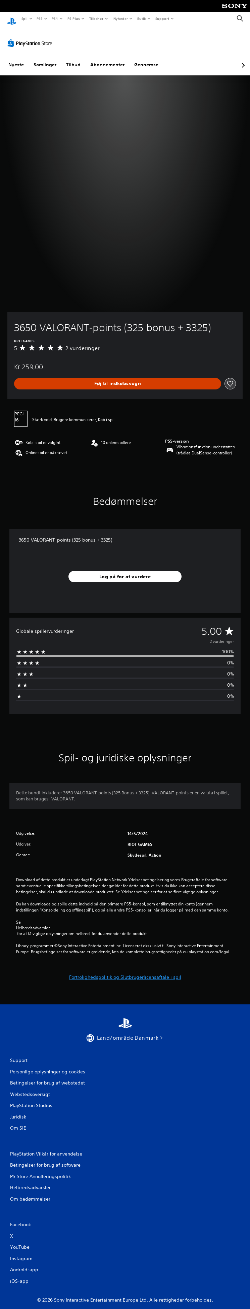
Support (162, 18)
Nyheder (120, 18)
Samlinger (45, 58)
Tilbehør (96, 18)
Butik (141, 18)
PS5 (40, 18)
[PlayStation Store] (31, 36)
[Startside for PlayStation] (11, 18)
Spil (24, 18)
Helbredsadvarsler (33, 921)
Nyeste (16, 58)
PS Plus (73, 18)
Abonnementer (107, 58)
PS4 (55, 18)
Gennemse (146, 58)
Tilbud (73, 58)
